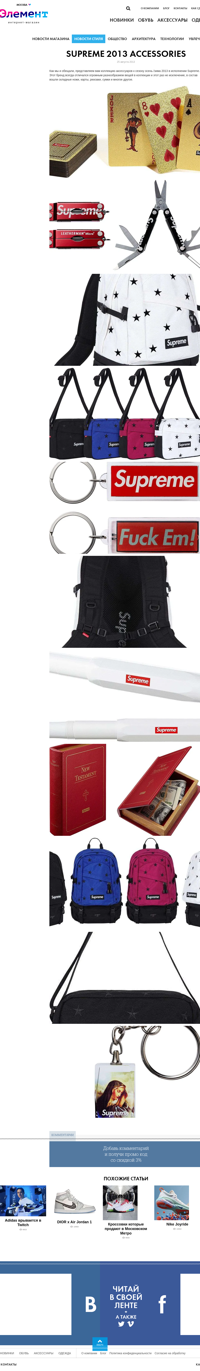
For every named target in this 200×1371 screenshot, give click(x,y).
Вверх (100, 1345)
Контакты (180, 8)
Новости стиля (88, 39)
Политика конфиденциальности (130, 1353)
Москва (24, 4)
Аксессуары (43, 1353)
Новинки (7, 1353)
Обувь (24, 1353)
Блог (166, 8)
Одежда (65, 1353)
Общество (117, 39)
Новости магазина (50, 39)
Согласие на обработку (170, 1353)
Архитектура (144, 39)
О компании (150, 8)
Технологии (172, 39)
